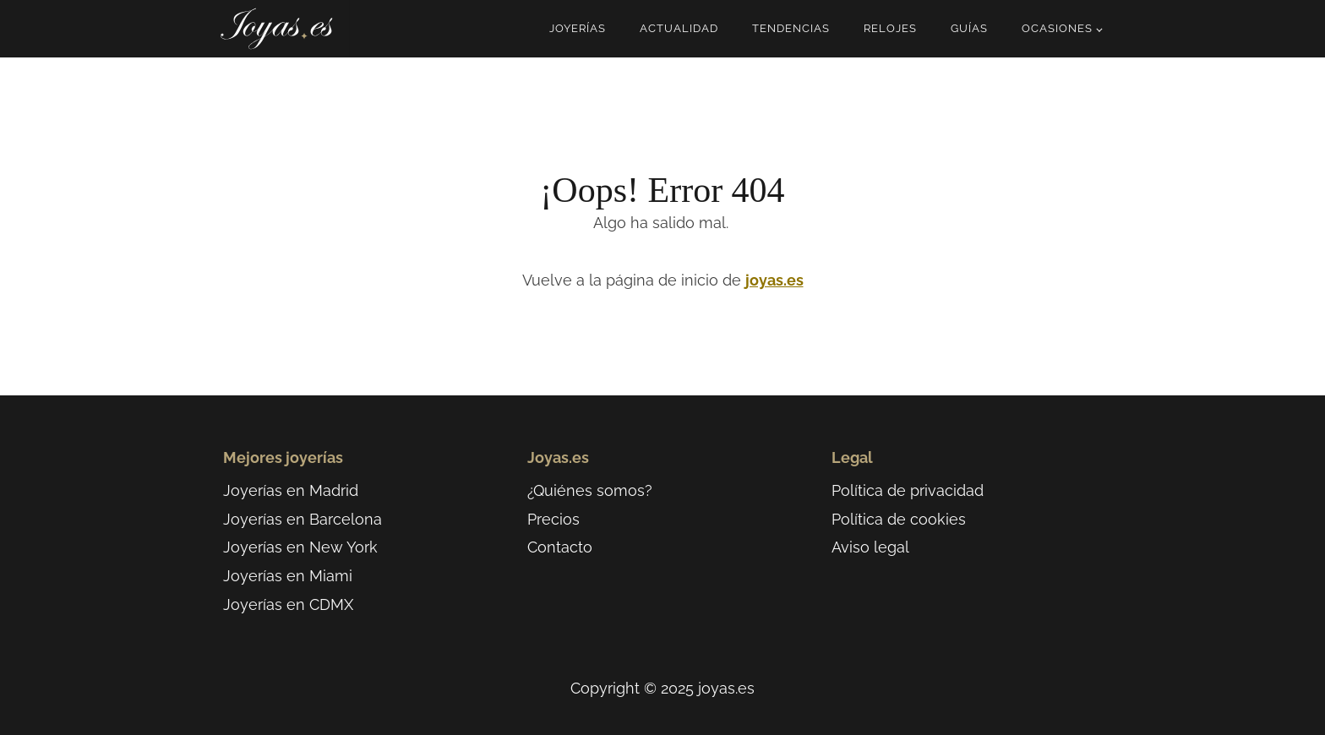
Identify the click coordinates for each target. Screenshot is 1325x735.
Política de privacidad (908, 490)
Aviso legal (870, 547)
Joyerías (577, 28)
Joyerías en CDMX (288, 604)
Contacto (559, 547)
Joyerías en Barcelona (302, 519)
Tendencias (791, 28)
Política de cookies (899, 519)
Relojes (890, 28)
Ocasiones (1057, 28)
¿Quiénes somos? (589, 490)
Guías (969, 28)
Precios (553, 519)
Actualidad (679, 28)
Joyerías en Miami (287, 576)
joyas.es (774, 280)
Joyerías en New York (300, 547)
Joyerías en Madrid (290, 490)
